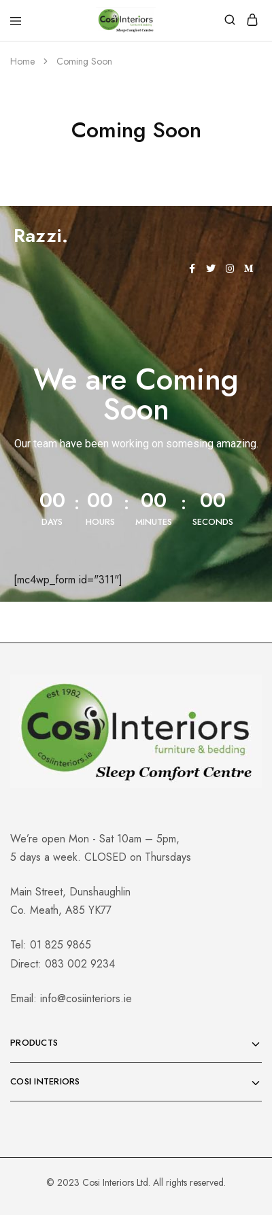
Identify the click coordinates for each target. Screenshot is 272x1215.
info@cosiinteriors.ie (86, 998)
